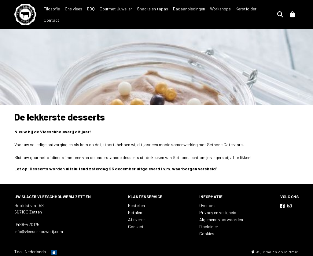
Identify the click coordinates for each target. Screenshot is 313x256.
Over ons (207, 204)
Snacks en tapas (152, 14)
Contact (269, 14)
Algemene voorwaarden (221, 218)
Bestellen (136, 204)
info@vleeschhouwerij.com (38, 230)
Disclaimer (208, 225)
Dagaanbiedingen (189, 14)
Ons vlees (73, 14)
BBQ (91, 14)
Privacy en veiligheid (217, 211)
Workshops (220, 14)
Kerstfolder (246, 14)
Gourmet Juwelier (116, 14)
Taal (18, 250)
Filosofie (52, 14)
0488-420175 (26, 223)
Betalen (135, 211)
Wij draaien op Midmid (275, 251)
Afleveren (136, 218)
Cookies (206, 232)
